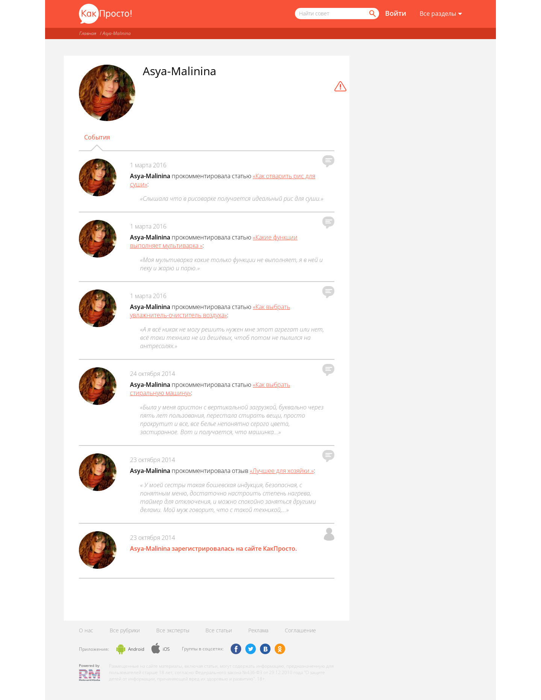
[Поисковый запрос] (337, 13)
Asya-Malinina (117, 33)
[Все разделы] (441, 13)
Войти (395, 13)
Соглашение (300, 630)
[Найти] (372, 13)
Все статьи (219, 630)
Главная (87, 33)
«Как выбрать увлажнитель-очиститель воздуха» (210, 311)
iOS (166, 649)
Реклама (258, 630)
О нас (86, 630)
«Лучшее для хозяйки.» (282, 471)
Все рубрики (125, 630)
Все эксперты (172, 630)
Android (136, 649)
